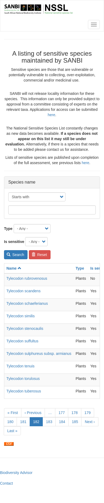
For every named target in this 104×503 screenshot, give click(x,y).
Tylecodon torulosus (23, 378)
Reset (39, 255)
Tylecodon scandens (23, 291)
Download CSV (9, 444)
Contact (6, 483)
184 (63, 421)
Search (15, 255)
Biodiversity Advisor (16, 472)
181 (24, 421)
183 (50, 421)
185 (76, 421)
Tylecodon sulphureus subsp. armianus (38, 353)
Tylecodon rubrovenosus (26, 278)
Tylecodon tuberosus (23, 391)
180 (11, 421)
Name (13, 268)
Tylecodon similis (20, 316)
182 (38, 422)
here (51, 115)
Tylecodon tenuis (20, 366)
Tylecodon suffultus (22, 341)
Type (8, 228)
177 (63, 412)
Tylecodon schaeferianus (27, 303)
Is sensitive (14, 242)
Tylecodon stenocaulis (24, 328)
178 (75, 412)
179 (88, 412)
